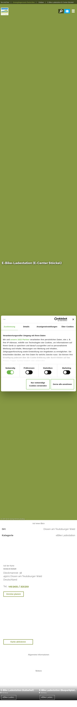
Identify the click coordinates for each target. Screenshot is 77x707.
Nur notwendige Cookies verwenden (38, 384)
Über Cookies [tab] (68, 327)
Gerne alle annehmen (62, 384)
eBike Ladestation (9, 697)
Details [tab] (26, 327)
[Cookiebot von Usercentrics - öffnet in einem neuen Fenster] (56, 319)
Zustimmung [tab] (9, 327)
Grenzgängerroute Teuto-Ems (24, 2)
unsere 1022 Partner (20, 339)
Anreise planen (13, 594)
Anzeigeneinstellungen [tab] (47, 327)
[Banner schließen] (73, 319)
